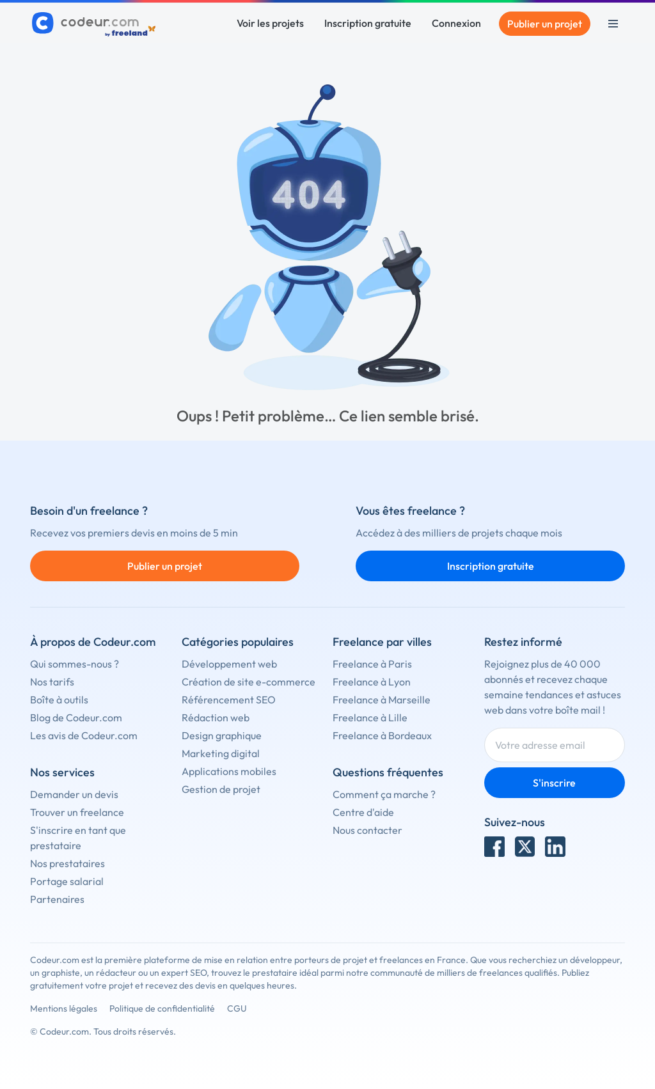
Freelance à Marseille (381, 699)
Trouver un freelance (77, 812)
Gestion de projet (221, 789)
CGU (237, 1008)
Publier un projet (544, 23)
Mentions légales (63, 1008)
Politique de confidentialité (162, 1008)
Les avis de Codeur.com (84, 735)
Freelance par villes (382, 641)
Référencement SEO (229, 699)
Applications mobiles (229, 771)
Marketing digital (221, 753)
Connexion (456, 23)
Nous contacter (367, 830)
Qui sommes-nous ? (74, 663)
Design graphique (222, 735)
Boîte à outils (59, 699)
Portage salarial (67, 881)
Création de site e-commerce (248, 681)
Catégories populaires (238, 641)
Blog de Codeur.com (76, 717)
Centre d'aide (363, 812)
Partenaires (57, 899)
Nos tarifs (52, 681)
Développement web (229, 663)
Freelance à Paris (372, 663)
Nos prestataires (67, 863)
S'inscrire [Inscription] (554, 782)
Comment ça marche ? (384, 794)
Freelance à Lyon (372, 681)
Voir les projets (270, 23)
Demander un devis (74, 794)
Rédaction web (215, 717)
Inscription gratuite (367, 23)
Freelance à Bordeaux (382, 735)
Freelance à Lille (370, 717)
